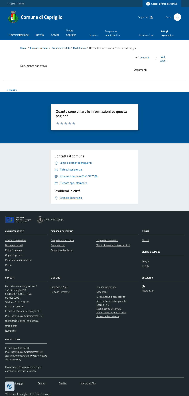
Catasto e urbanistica (61, 250)
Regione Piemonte (16, 3)
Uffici (7, 270)
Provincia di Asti (59, 287)
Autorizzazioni (58, 245)
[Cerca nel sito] (176, 17)
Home (23, 48)
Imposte (93, 35)
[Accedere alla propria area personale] (161, 3)
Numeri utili (11, 330)
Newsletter (148, 290)
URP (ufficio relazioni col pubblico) (22, 321)
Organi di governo (14, 255)
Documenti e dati (61, 48)
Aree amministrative (15, 240)
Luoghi (145, 261)
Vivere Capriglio (71, 32)
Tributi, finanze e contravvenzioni (113, 245)
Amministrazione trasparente (111, 301)
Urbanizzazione (146, 35)
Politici (8, 265)
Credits (62, 383)
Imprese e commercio (107, 240)
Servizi (55, 35)
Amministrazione (19, 35)
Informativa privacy (106, 287)
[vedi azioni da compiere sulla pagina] (161, 58)
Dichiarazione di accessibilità (110, 297)
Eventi (145, 266)
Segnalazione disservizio (108, 308)
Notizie (145, 240)
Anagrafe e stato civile (62, 240)
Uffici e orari (11, 326)
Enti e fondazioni (13, 250)
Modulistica (79, 48)
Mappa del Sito (88, 383)
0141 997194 (22, 302)
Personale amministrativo (18, 260)
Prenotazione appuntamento (111, 312)
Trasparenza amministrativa (112, 33)
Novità (40, 35)
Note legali (102, 292)
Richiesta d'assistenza (107, 316)
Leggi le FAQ (102, 305)
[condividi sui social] (142, 57)
